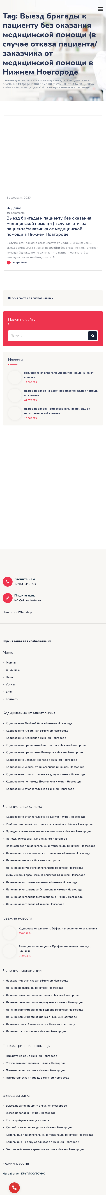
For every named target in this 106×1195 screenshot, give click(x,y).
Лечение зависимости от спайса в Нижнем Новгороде (41, 1017)
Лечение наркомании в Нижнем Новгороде (34, 988)
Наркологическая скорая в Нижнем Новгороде (37, 980)
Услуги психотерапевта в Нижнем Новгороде (36, 1063)
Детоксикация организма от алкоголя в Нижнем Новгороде (45, 875)
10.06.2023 (30, 418)
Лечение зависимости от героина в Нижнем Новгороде (42, 995)
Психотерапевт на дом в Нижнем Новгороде (35, 1070)
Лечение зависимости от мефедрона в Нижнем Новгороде (44, 1010)
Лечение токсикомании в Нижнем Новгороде (36, 1031)
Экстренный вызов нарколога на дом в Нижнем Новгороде (45, 1149)
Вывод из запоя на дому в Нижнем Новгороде (36, 1105)
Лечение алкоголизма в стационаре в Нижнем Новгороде (44, 897)
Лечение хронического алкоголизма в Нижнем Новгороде (44, 868)
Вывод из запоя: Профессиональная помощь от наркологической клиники (57, 411)
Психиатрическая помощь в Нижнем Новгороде (37, 1077)
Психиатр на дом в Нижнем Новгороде (31, 1056)
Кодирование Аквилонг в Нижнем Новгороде (36, 738)
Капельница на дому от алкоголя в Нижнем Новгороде (42, 1142)
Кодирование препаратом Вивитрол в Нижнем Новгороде (44, 752)
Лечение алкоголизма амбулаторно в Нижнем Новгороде (44, 889)
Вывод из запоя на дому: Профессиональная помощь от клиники (61, 393)
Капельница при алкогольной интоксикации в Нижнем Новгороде (49, 1135)
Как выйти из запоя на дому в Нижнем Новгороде (39, 1127)
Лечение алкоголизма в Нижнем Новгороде (35, 904)
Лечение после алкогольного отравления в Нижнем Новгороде (48, 853)
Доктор (14, 208)
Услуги (10, 684)
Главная (11, 662)
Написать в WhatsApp (17, 612)
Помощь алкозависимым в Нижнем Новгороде (36, 839)
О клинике (13, 670)
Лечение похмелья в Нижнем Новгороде (33, 860)
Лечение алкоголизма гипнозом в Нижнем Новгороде (41, 882)
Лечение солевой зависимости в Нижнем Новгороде (40, 1024)
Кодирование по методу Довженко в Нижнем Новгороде (44, 781)
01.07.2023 (30, 400)
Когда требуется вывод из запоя (27, 1120)
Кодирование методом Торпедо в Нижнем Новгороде (41, 760)
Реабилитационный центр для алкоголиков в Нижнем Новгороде (49, 824)
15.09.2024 (30, 382)
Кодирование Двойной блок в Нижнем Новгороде (39, 723)
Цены (9, 677)
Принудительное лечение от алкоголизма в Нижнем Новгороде (48, 831)
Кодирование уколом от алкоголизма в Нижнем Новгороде (45, 767)
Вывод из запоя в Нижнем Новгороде (31, 1113)
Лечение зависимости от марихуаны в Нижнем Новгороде (44, 1002)
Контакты (12, 699)
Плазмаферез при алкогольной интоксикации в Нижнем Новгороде (50, 846)
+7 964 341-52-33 (25, 584)
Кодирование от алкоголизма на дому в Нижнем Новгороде (46, 774)
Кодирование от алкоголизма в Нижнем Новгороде (40, 789)
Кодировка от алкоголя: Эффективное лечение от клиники (58, 375)
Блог (9, 692)
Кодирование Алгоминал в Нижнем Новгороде (37, 731)
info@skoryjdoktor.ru (27, 600)
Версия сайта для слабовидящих (30, 298)
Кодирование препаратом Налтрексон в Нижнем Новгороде (46, 745)
